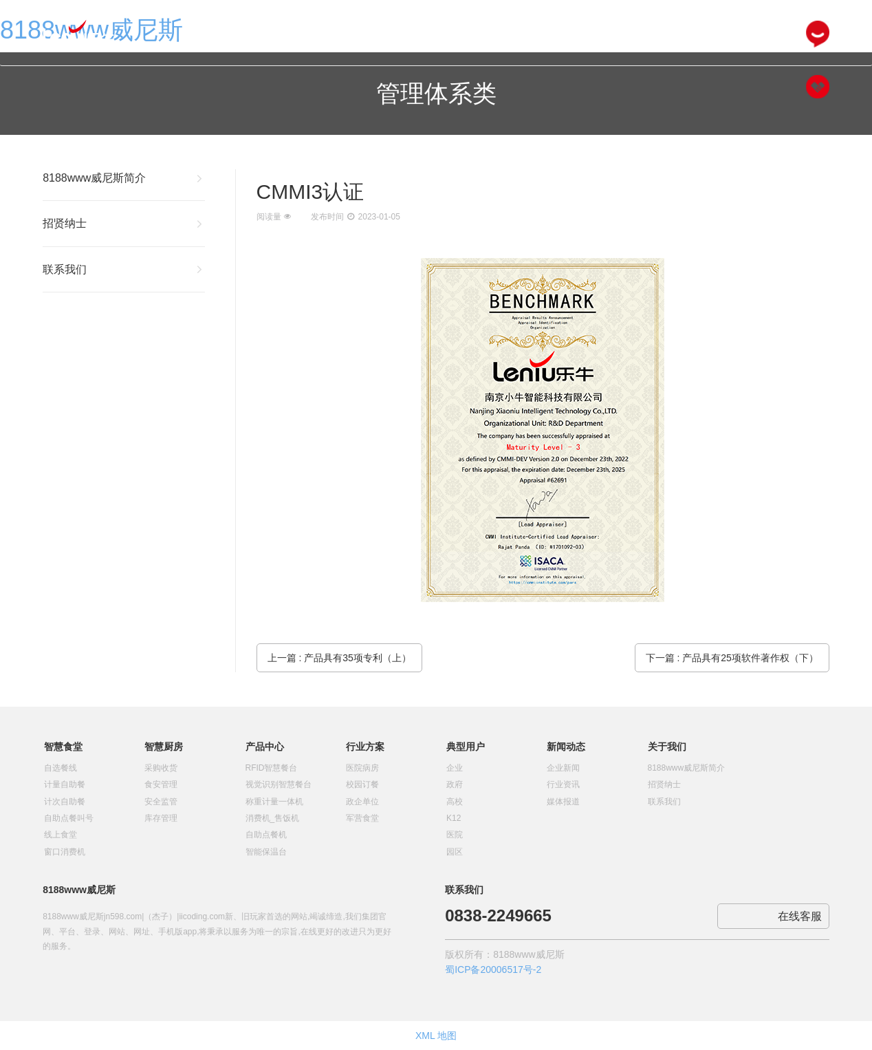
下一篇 (732, 657)
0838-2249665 (498, 915)
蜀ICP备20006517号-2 (493, 969)
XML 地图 (436, 1035)
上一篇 (339, 657)
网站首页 (289, 35)
